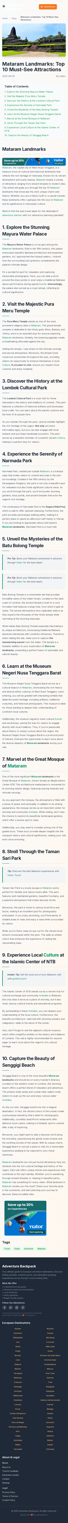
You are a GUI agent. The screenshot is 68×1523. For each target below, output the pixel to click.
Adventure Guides (10, 1475)
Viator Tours (13, 875)
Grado (50, 1351)
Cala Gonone (18, 1418)
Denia (17, 1346)
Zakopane (50, 1391)
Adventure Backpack (12, 6)
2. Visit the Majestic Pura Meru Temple (24, 96)
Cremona (18, 1382)
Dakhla (50, 1445)
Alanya (50, 1431)
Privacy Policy (8, 1492)
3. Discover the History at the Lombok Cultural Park (32, 100)
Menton (18, 1369)
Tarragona (18, 1373)
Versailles (50, 1396)
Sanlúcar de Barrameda (50, 1400)
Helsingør (18, 1387)
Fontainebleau (50, 1364)
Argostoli (50, 1427)
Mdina (17, 1445)
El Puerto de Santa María (50, 1355)
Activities (33, 812)
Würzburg (50, 1338)
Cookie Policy (8, 1500)
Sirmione (18, 1391)
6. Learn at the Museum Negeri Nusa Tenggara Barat (32, 114)
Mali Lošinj (50, 1346)
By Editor (61, 76)
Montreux (18, 1378)
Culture (6, 365)
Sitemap (6, 1483)
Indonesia (28, 1248)
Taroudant (18, 1449)
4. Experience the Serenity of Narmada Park (28, 105)
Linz (18, 1342)
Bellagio (50, 1409)
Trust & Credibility (10, 1471)
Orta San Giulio (50, 1360)
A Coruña (50, 1342)
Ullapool (17, 1364)
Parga (17, 1351)
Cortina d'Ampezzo (18, 1413)
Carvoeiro (50, 1422)
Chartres (50, 1378)
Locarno (17, 1404)
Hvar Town (50, 1373)
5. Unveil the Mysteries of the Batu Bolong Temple (31, 109)
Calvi (18, 1360)
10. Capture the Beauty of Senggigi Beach (26, 135)
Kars (18, 1431)
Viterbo (50, 1413)
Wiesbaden (18, 1338)
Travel (7, 1248)
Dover (17, 1409)
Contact (5, 1479)
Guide (17, 1248)
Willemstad (17, 1396)
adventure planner (12, 215)
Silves (50, 1418)
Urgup (17, 1436)
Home (5, 18)
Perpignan (50, 1387)
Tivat (50, 1382)
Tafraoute (50, 1449)
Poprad (50, 1404)
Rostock (50, 1329)
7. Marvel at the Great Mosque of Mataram (27, 118)
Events (42, 284)
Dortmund (18, 1333)
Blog (14, 18)
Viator (19, 562)
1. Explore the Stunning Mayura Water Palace (28, 91)
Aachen (18, 1329)
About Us (6, 1467)
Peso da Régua (18, 1422)
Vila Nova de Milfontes (18, 1427)
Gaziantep (18, 1440)
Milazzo (50, 1369)
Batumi (50, 1440)
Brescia (18, 1355)
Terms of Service (10, 1496)
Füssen (50, 1333)
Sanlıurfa (50, 1436)
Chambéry (18, 1400)
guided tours (19, 978)
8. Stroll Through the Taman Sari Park (25, 123)
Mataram (7, 167)
